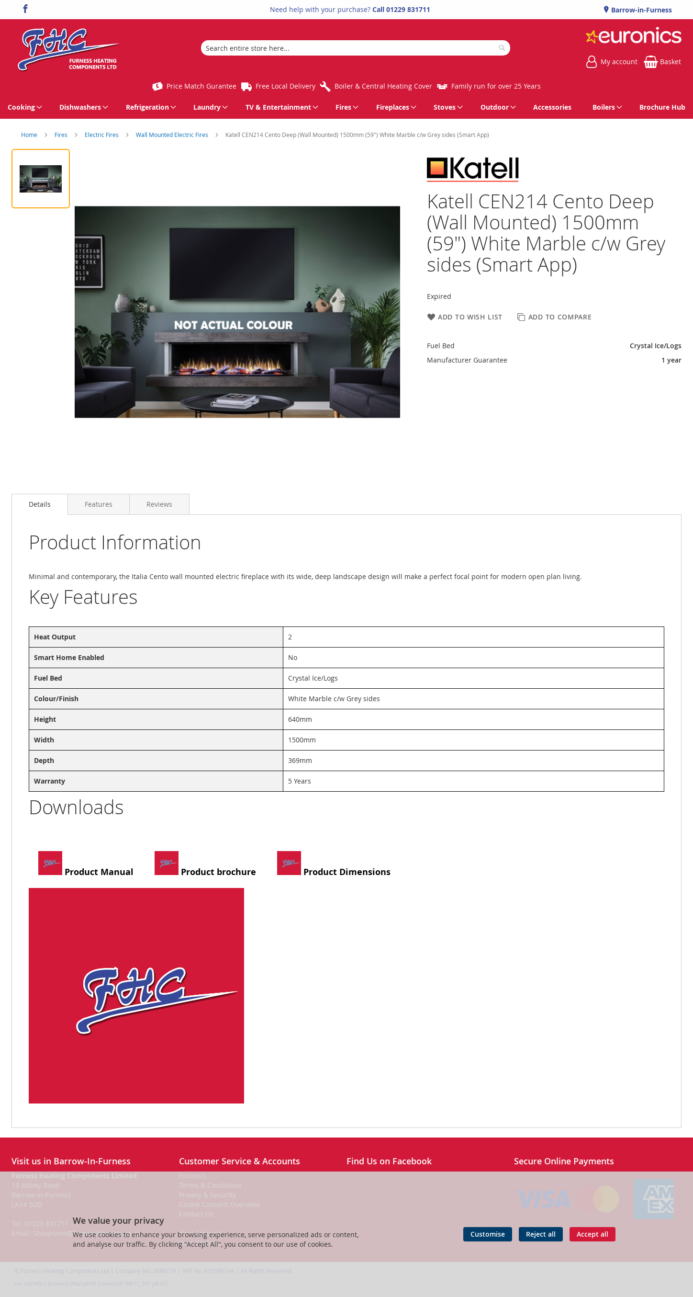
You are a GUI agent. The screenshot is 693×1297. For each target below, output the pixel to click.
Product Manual (86, 864)
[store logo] (68, 48)
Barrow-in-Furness (640, 9)
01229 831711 (408, 9)
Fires (62, 134)
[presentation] (39, 504)
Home (30, 134)
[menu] (346, 107)
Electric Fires (102, 134)
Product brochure (205, 864)
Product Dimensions (334, 864)
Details (40, 504)
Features (98, 504)
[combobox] (355, 48)
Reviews (159, 504)
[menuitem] (23, 107)
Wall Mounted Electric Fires (173, 134)
